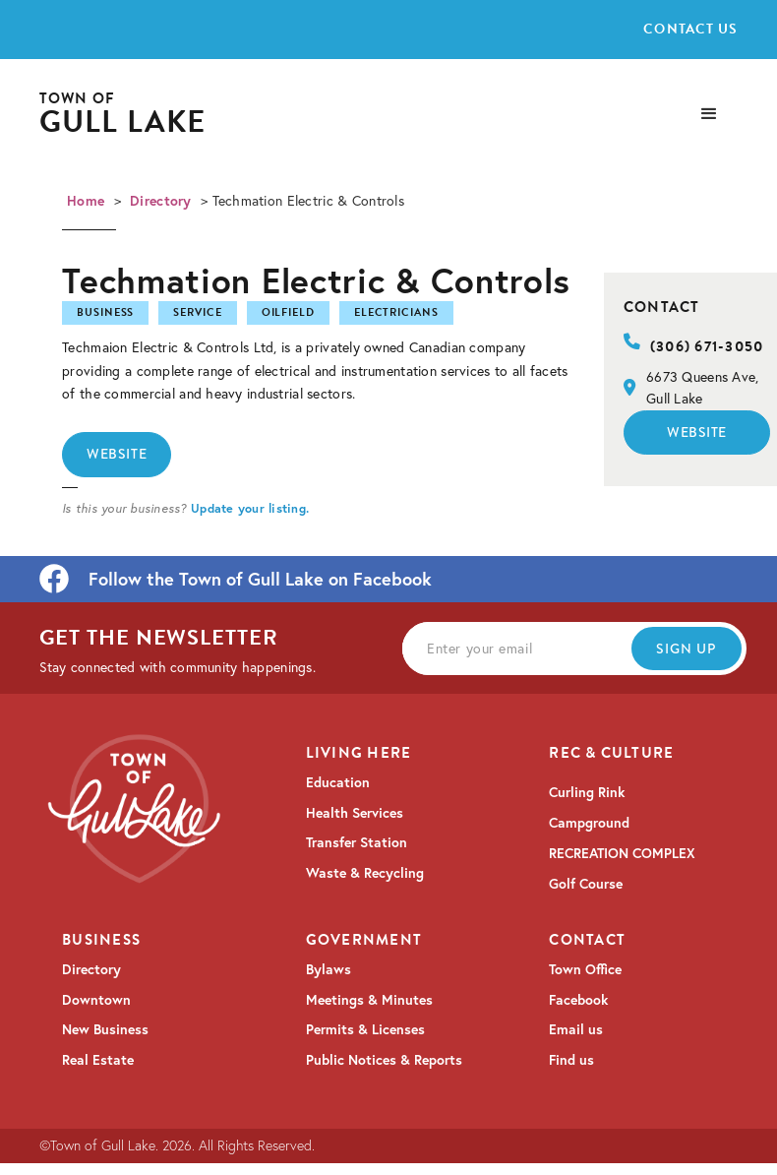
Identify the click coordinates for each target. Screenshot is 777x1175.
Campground (589, 823)
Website (117, 454)
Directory (161, 201)
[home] (123, 115)
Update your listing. (250, 508)
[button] (709, 114)
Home (85, 201)
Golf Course (586, 884)
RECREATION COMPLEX (622, 853)
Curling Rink (587, 792)
